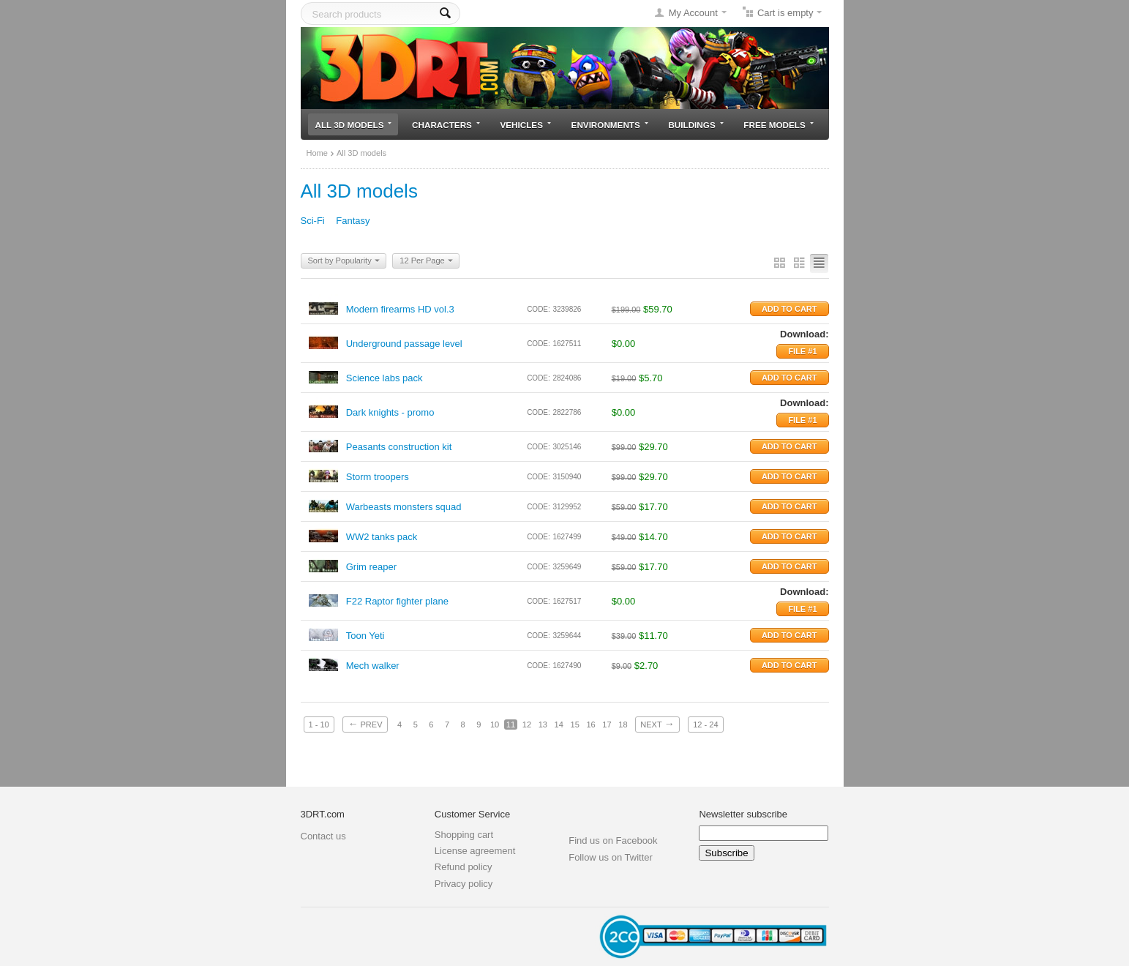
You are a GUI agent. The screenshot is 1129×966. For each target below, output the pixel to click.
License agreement (475, 850)
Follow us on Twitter (611, 857)
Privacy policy (463, 883)
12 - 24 (705, 724)
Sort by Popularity (344, 261)
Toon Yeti (365, 635)
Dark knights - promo (390, 412)
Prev (365, 724)
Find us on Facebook (613, 840)
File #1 (802, 351)
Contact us (323, 836)
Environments (609, 125)
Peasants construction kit (399, 446)
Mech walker (373, 665)
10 (494, 724)
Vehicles (525, 125)
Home (317, 153)
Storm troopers (377, 476)
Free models (778, 125)
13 (543, 724)
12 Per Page (426, 261)
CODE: (538, 309)
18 (622, 724)
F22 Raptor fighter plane (397, 601)
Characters (446, 125)
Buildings (695, 125)
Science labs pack (384, 377)
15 (575, 724)
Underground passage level (404, 343)
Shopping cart (464, 834)
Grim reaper (371, 566)
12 (526, 724)
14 (559, 724)
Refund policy (463, 866)
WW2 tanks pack (382, 536)
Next (657, 724)
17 (606, 724)
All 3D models (353, 125)
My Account (693, 12)
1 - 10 (319, 724)
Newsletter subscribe (743, 814)
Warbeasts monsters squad (404, 506)
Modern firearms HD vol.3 (400, 309)
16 (590, 724)
